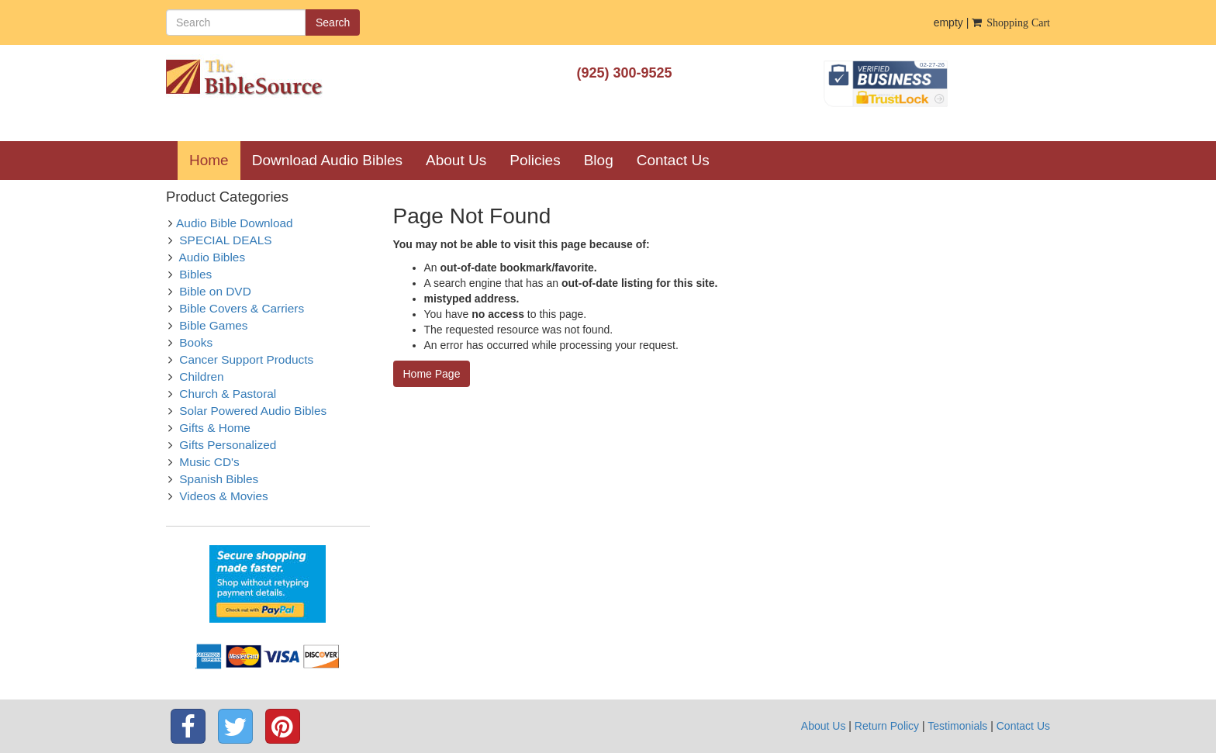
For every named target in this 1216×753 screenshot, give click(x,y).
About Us (456, 160)
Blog (598, 160)
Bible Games (213, 325)
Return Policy (887, 726)
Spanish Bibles (218, 478)
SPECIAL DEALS (225, 240)
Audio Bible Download (234, 223)
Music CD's (209, 461)
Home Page (432, 374)
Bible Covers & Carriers (241, 308)
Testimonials (957, 726)
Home (214, 159)
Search (333, 22)
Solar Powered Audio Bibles (252, 410)
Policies (535, 160)
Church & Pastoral (227, 393)
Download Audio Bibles (327, 160)
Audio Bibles (212, 257)
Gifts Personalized (227, 444)
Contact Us (673, 160)
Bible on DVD (214, 291)
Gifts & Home (214, 427)
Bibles (195, 274)
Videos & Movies (223, 496)
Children (201, 376)
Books (195, 342)
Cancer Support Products (246, 359)
